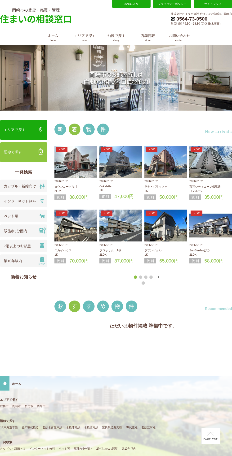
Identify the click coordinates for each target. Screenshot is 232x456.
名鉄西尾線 (91, 427)
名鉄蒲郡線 (73, 427)
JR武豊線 (132, 427)
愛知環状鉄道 (30, 427)
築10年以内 (128, 448)
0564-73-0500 (189, 19)
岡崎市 (16, 406)
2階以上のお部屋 (107, 448)
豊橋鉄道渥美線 (112, 427)
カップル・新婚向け (13, 448)
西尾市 (41, 406)
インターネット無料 (42, 448)
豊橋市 (4, 406)
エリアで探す (9, 399)
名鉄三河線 (148, 427)
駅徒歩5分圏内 (83, 448)
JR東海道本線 (9, 427)
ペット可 (64, 448)
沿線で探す (7, 421)
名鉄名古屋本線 (52, 427)
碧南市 (29, 406)
